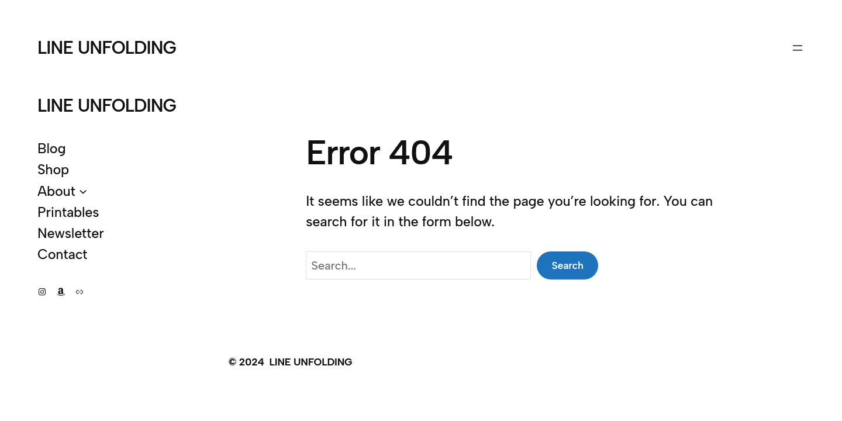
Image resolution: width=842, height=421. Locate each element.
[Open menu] (798, 48)
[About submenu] (83, 191)
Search (567, 265)
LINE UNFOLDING (106, 47)
